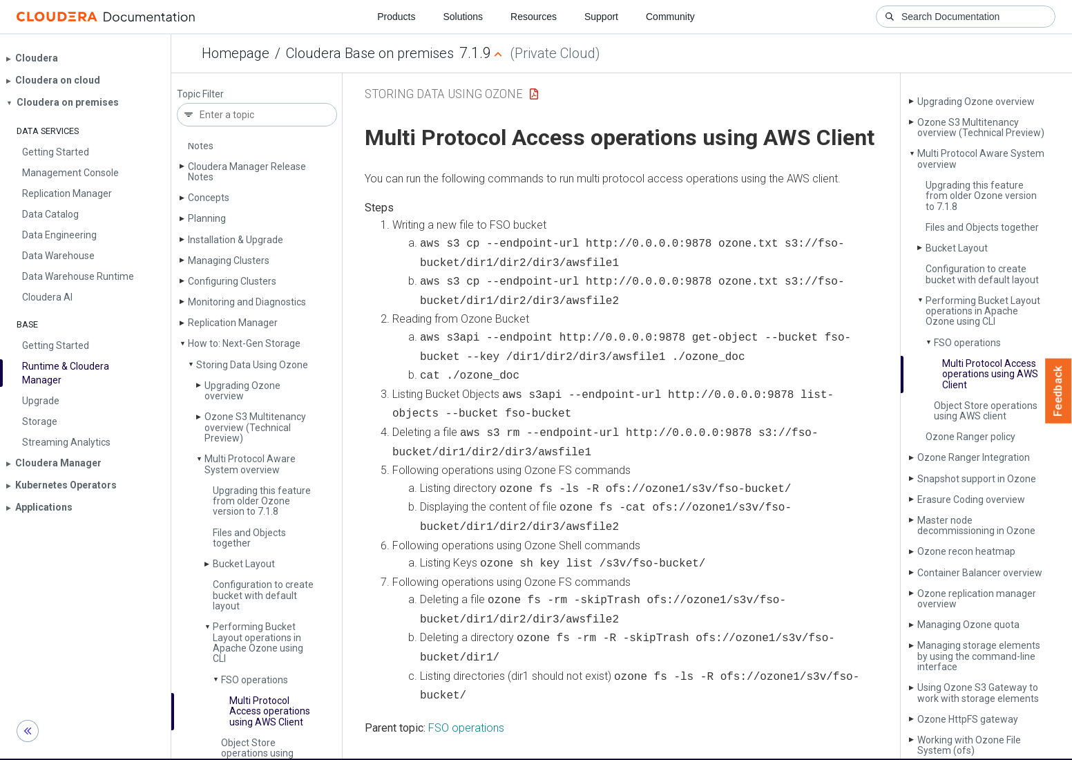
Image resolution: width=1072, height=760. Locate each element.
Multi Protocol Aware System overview (250, 464)
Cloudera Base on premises (370, 53)
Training (480, 745)
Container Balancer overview (979, 572)
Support (601, 16)
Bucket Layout (244, 563)
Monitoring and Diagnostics (247, 301)
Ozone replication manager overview (976, 598)
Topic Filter (200, 94)
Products (396, 16)
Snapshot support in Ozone (976, 478)
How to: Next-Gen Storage (244, 343)
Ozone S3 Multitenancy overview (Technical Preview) (255, 427)
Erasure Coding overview (971, 499)
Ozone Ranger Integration (973, 457)
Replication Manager (233, 322)
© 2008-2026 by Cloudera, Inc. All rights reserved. (694, 745)
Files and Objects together (249, 538)
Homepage (235, 53)
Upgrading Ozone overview (242, 390)
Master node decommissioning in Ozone (976, 525)
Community (670, 16)
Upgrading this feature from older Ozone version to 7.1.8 (262, 501)
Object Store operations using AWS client (985, 410)
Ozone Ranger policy (970, 436)
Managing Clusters (228, 260)
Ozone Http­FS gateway (967, 719)
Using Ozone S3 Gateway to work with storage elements (978, 692)
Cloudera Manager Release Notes (247, 171)
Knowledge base (549, 745)
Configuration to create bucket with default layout (263, 595)
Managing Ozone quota (968, 624)
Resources (533, 16)
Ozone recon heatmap (966, 551)
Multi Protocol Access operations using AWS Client (269, 711)
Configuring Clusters (232, 281)
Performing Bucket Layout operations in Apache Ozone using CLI (258, 642)
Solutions (463, 16)
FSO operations (254, 679)
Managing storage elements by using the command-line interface (978, 656)
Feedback (1058, 391)
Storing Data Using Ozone (252, 364)
